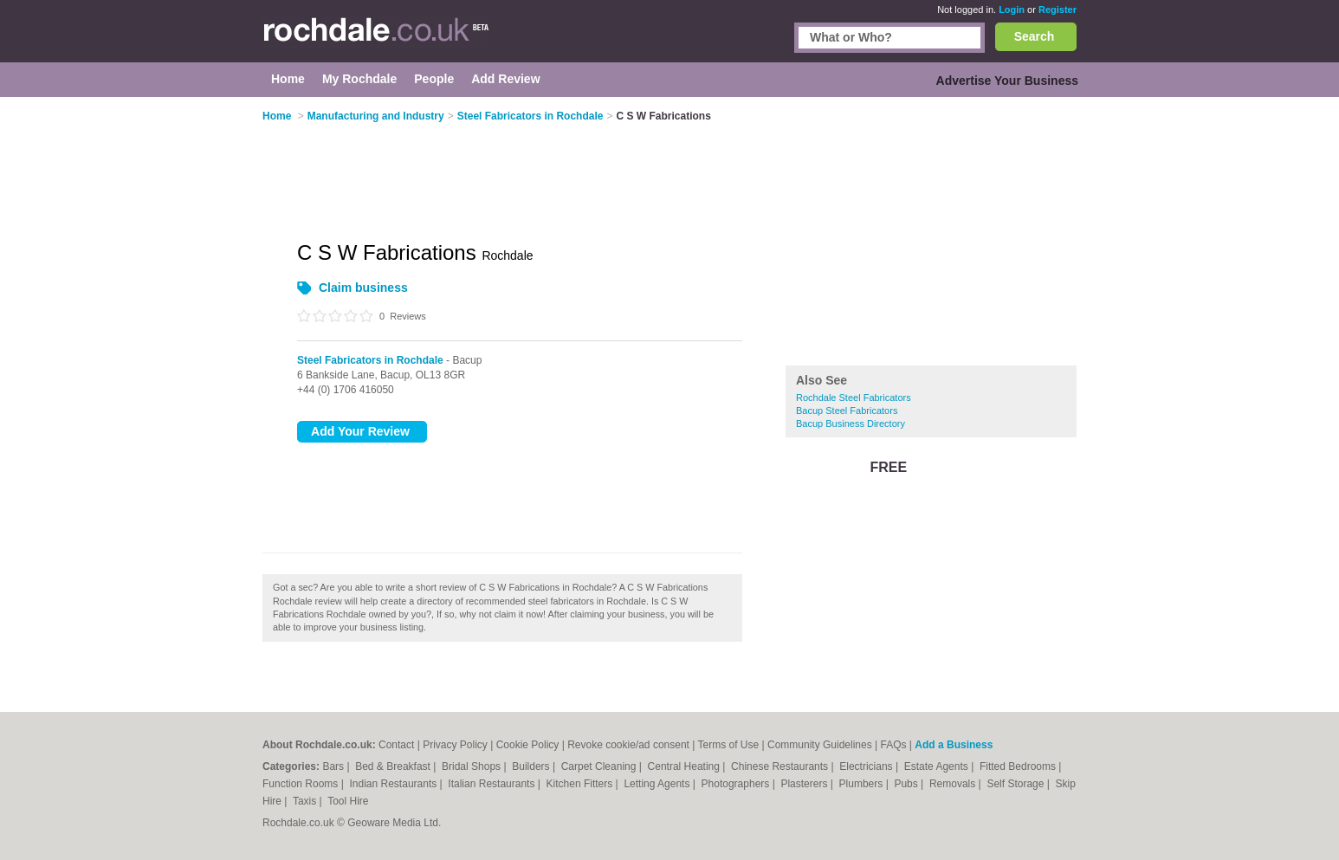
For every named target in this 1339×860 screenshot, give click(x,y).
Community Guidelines (819, 745)
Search (1034, 36)
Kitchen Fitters (581, 784)
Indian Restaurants (395, 784)
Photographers (737, 784)
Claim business (363, 287)
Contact (396, 745)
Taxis (306, 801)
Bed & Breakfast (394, 766)
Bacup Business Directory (850, 423)
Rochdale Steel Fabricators (853, 397)
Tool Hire (347, 801)
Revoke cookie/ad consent (628, 745)
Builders (532, 766)
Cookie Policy (528, 745)
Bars (334, 766)
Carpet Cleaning (600, 766)
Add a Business (954, 745)
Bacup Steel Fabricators (846, 410)
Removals (954, 784)
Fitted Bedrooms (1019, 766)
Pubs (907, 784)
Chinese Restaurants (781, 766)
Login (1012, 9)
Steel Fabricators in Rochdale (370, 360)
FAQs (894, 745)
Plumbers (862, 784)
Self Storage (1016, 784)
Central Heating (685, 766)
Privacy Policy (455, 745)
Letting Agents (658, 784)
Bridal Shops (472, 766)
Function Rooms (301, 784)
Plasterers (805, 784)
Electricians (867, 766)
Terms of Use (729, 745)
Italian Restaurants (492, 784)
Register (1057, 9)
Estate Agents (937, 766)
